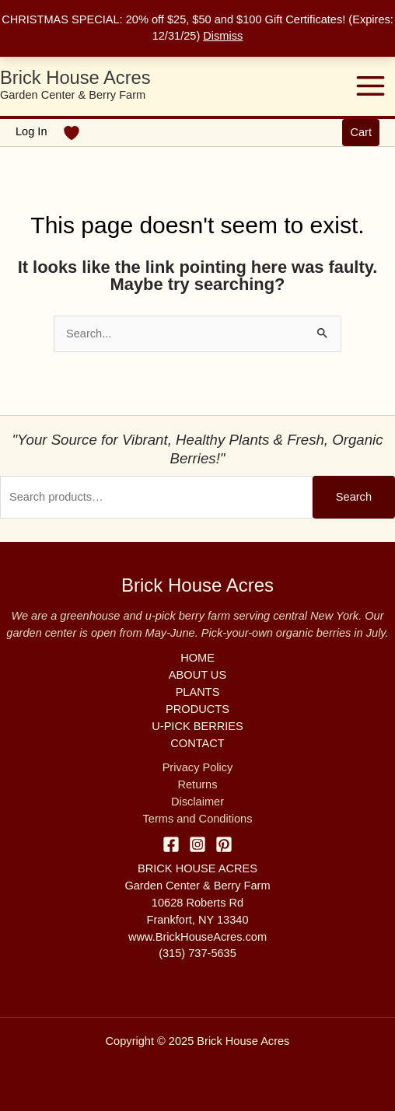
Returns (197, 784)
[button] (360, 132)
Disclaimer (197, 801)
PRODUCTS (197, 709)
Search (354, 497)
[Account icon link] (31, 132)
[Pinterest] (223, 844)
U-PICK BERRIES (197, 726)
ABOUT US (197, 675)
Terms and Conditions (198, 818)
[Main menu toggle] (370, 85)
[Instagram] (197, 844)
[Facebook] (171, 844)
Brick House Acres (75, 78)
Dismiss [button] (223, 36)
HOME (197, 658)
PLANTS (198, 692)
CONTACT (197, 743)
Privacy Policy (198, 767)
